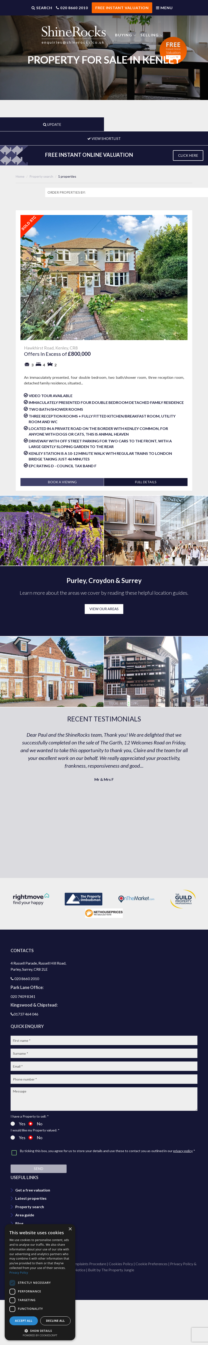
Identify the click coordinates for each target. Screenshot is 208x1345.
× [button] (70, 1229)
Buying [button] (123, 34)
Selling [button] (149, 34)
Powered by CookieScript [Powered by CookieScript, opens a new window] (40, 1335)
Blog (19, 1223)
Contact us (24, 1232)
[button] (40, 1330)
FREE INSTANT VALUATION (122, 7)
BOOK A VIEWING (62, 482)
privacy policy (183, 1151)
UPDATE (52, 124)
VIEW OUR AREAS (104, 609)
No (35, 1124)
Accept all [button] (23, 1321)
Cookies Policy (121, 1263)
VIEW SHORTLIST (104, 138)
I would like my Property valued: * (35, 1130)
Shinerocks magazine (33, 1248)
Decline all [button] (55, 1321)
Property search (29, 1206)
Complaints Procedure (88, 1263)
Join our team (27, 1240)
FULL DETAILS (145, 482)
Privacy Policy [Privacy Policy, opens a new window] (18, 1273)
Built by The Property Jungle (111, 1270)
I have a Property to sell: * (30, 1116)
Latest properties (31, 1198)
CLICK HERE (188, 155)
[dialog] (40, 1282)
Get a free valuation (32, 1190)
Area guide (24, 1215)
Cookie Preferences (152, 1263)
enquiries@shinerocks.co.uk (73, 42)
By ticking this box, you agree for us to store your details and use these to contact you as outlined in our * (107, 1151)
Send (38, 1168)
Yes (18, 1124)
